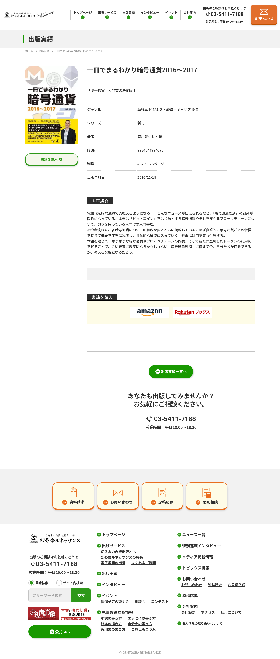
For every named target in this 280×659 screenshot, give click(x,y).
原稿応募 (190, 595)
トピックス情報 (195, 568)
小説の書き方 (111, 618)
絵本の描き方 (111, 623)
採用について (231, 612)
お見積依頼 (236, 584)
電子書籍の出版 (113, 562)
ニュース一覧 (193, 534)
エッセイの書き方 (142, 618)
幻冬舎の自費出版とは (118, 551)
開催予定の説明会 (115, 601)
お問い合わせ (191, 584)
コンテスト (160, 601)
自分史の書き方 (140, 623)
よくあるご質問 (143, 562)
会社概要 (188, 612)
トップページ (83, 12)
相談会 (140, 601)
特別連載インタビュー (201, 545)
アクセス (208, 612)
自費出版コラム (143, 629)
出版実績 (128, 12)
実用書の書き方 (113, 629)
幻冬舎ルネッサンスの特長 (122, 556)
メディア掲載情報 (197, 556)
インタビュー (150, 12)
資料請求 (215, 584)
